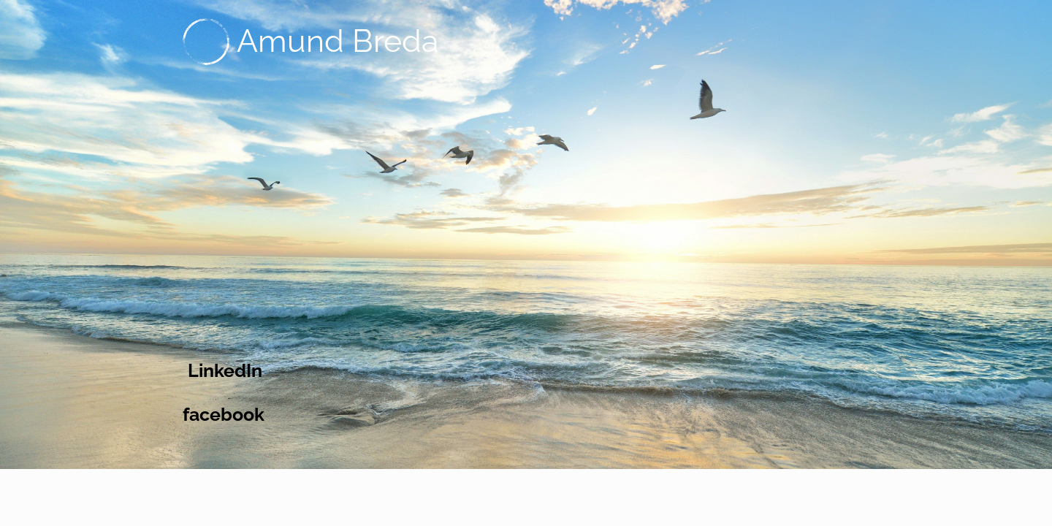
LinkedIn (225, 370)
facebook (223, 414)
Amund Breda (337, 41)
